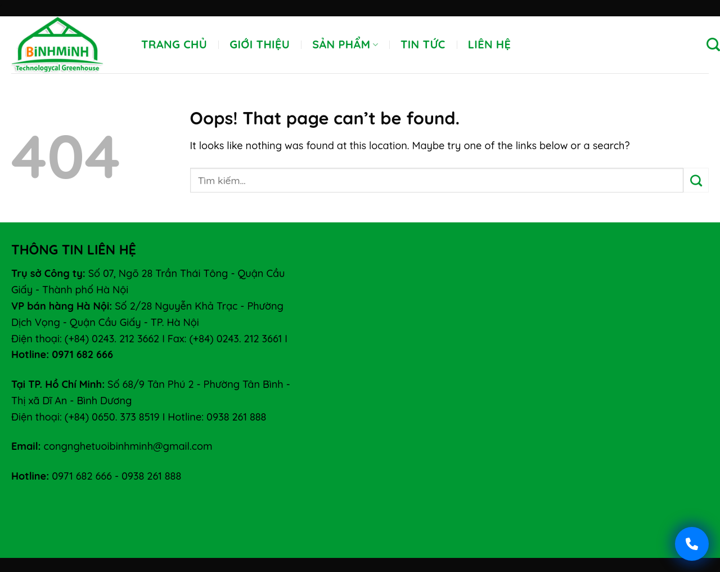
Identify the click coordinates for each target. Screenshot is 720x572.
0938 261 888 (151, 476)
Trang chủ (174, 44)
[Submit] (696, 180)
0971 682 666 (82, 476)
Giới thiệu (260, 44)
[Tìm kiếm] (713, 45)
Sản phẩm (345, 44)
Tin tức (423, 44)
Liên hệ (489, 44)
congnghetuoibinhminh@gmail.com (128, 446)
